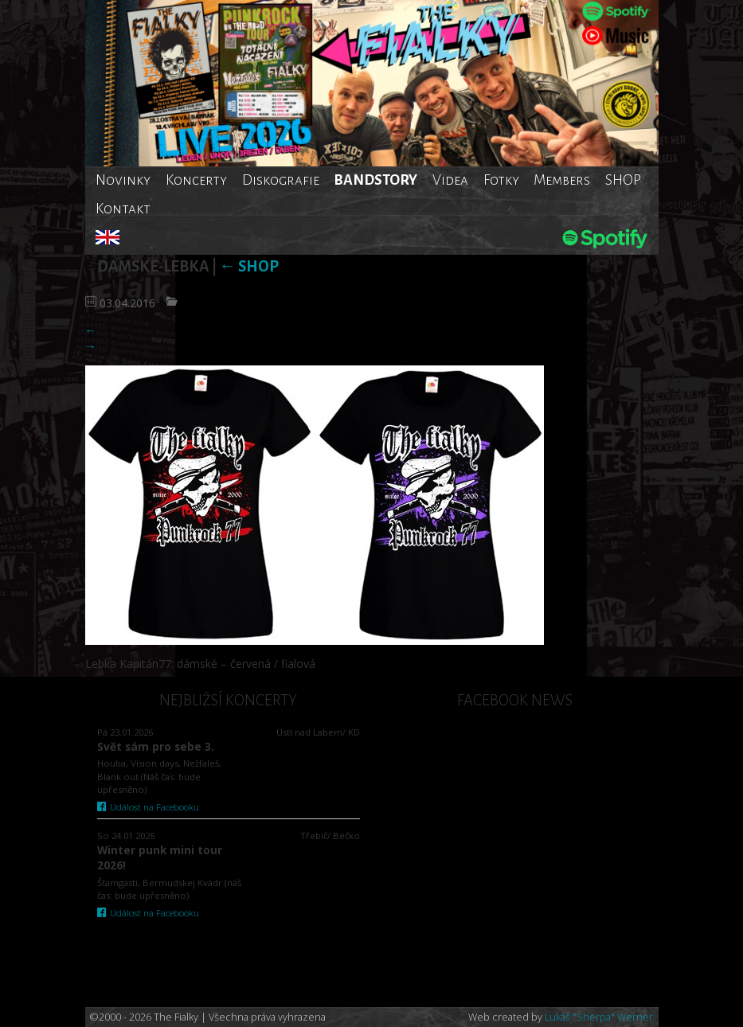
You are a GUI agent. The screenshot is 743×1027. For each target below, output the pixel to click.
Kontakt (123, 209)
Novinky (123, 180)
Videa (450, 180)
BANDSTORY (375, 180)
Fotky (501, 180)
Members (562, 180)
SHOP (623, 180)
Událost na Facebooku (148, 807)
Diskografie (280, 180)
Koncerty (196, 180)
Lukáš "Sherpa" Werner (599, 1017)
